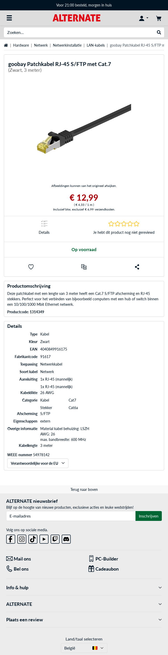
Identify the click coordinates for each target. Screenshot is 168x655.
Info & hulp (84, 587)
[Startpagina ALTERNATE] (76, 17)
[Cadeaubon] (125, 568)
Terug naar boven (84, 489)
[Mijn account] (143, 18)
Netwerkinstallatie (67, 45)
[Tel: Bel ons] (43, 568)
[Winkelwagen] (158, 18)
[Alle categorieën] (9, 17)
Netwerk (41, 45)
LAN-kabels (96, 45)
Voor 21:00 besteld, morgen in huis (84, 5)
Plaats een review (84, 619)
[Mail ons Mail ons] (43, 558)
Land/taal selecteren (84, 638)
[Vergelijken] (83, 266)
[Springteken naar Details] (44, 229)
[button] (31, 266)
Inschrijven (148, 515)
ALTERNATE (84, 604)
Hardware (21, 45)
